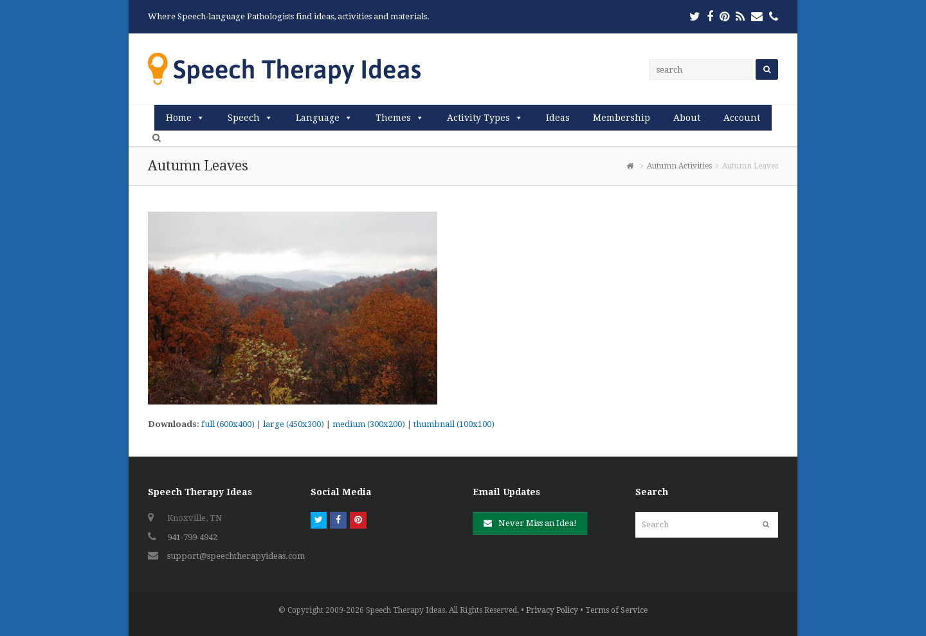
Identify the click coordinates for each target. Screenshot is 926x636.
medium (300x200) (368, 424)
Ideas (558, 118)
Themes (393, 118)
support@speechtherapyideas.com (236, 556)
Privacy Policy (552, 610)
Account (741, 118)
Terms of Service (616, 610)
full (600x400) (228, 424)
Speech (244, 118)
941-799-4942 (192, 537)
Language (318, 118)
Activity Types (478, 118)
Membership (621, 118)
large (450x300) (293, 424)
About (686, 118)
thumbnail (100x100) (454, 424)
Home (179, 118)
